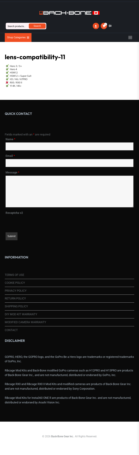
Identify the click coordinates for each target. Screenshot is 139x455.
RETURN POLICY (15, 298)
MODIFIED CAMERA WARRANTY (25, 322)
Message (12, 172)
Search (37, 26)
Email (10, 155)
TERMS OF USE (14, 274)
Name (10, 139)
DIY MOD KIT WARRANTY (21, 314)
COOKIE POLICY (15, 282)
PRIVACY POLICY (16, 290)
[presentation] (30, 222)
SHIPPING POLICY (16, 306)
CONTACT (11, 330)
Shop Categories (18, 37)
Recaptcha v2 (14, 212)
